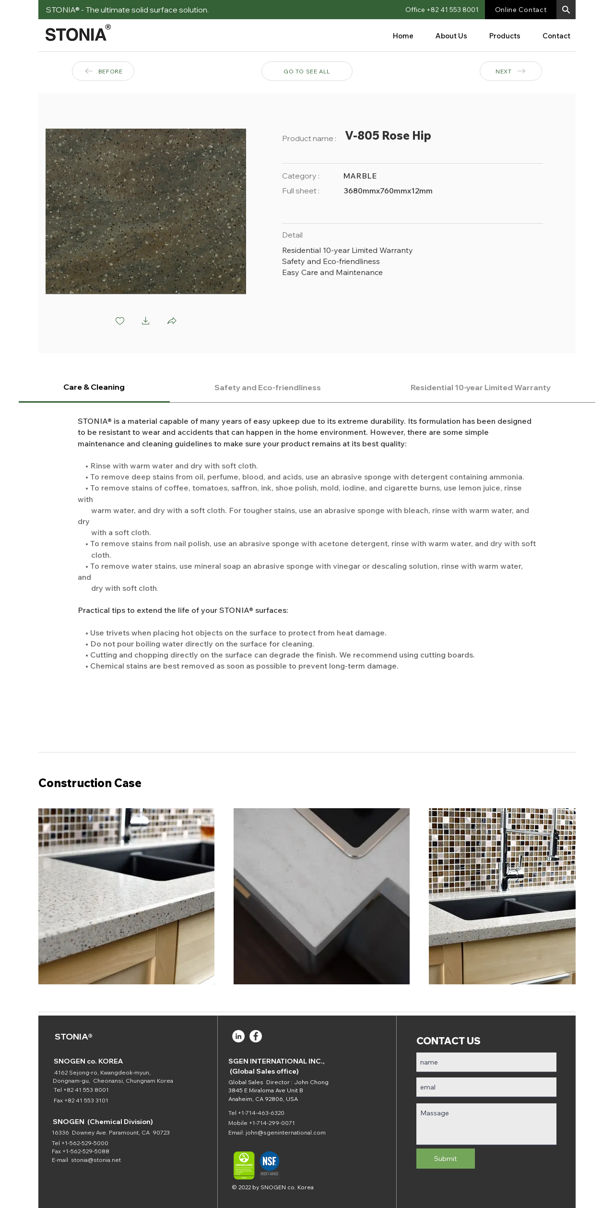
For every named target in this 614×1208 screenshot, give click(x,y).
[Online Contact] (520, 9)
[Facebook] (255, 1036)
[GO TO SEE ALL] (307, 71)
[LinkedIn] (238, 1036)
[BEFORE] (103, 71)
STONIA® (74, 1036)
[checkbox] (120, 321)
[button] (566, 9)
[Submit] (445, 1158)
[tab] (94, 387)
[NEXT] (511, 71)
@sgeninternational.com (292, 1132)
